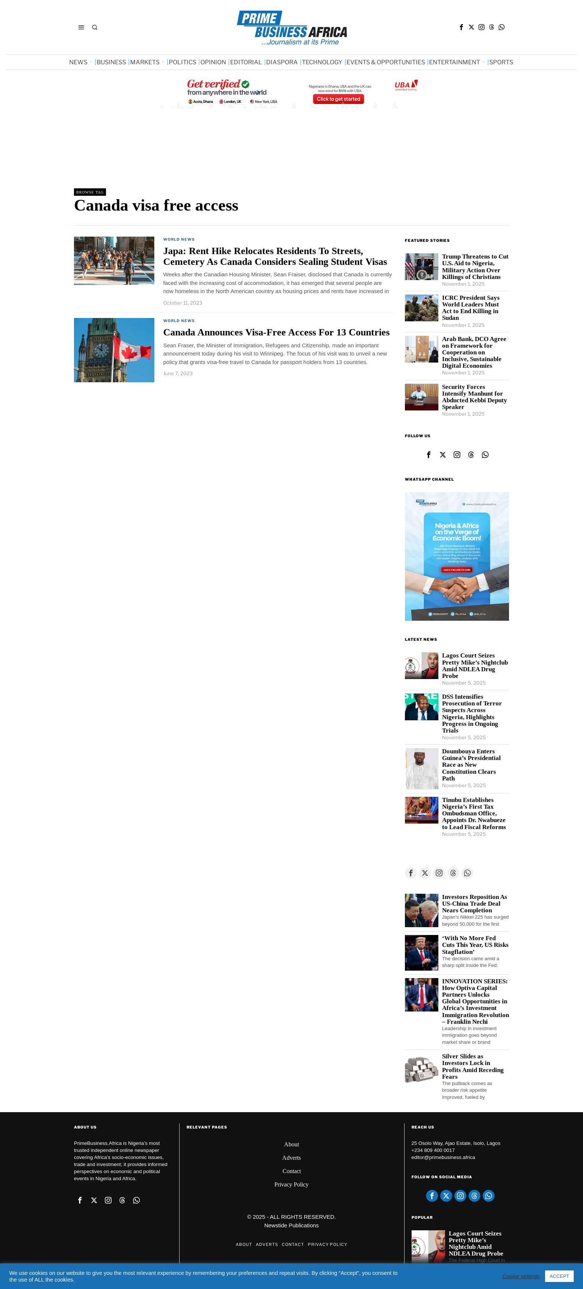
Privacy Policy (291, 1184)
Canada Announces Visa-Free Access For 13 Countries (276, 332)
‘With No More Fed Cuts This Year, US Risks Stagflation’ (475, 945)
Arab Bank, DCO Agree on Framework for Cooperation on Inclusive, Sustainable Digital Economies (474, 353)
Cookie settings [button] (520, 1276)
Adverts (291, 1157)
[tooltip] (461, 27)
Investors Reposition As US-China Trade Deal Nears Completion (474, 904)
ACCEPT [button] (559, 1276)
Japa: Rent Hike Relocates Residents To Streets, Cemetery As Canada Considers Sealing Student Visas (275, 256)
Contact (292, 1171)
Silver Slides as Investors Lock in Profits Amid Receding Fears (473, 1066)
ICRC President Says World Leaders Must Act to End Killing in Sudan (471, 308)
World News (179, 239)
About (291, 1144)
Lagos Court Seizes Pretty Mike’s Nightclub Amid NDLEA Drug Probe (475, 665)
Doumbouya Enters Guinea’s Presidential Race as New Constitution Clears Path (471, 765)
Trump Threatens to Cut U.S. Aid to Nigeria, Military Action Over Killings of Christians (475, 266)
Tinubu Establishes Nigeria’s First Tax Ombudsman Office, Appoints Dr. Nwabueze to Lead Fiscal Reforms (474, 814)
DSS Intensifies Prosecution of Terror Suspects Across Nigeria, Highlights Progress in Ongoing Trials (472, 714)
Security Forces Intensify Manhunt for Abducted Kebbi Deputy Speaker (474, 397)
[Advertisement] (209, 154)
